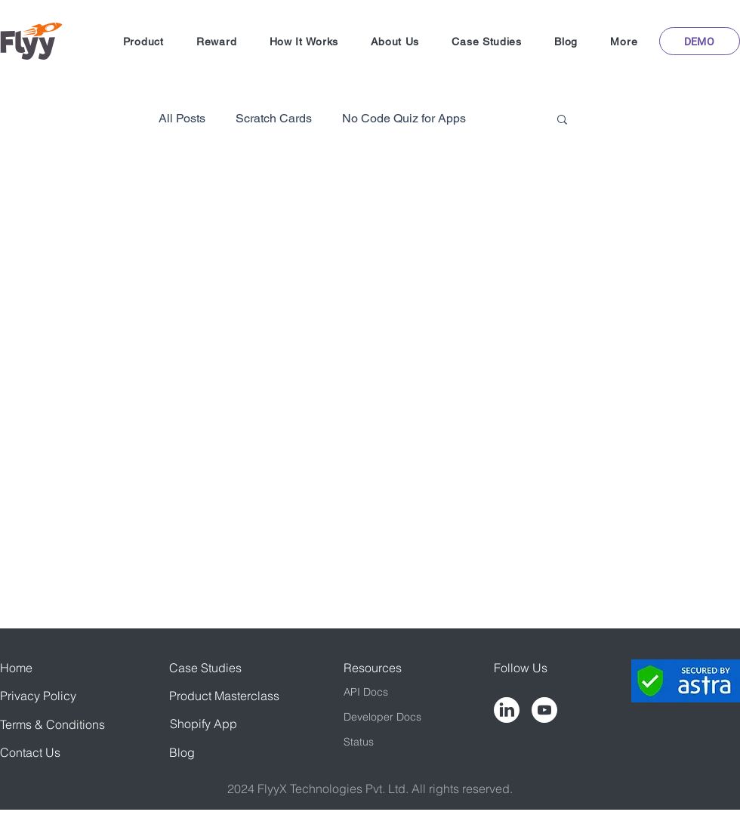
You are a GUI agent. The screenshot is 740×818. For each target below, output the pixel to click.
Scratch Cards (274, 118)
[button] (143, 41)
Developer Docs (382, 717)
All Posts (182, 118)
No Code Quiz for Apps (404, 118)
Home (16, 667)
